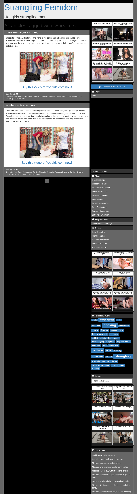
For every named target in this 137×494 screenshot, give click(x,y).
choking (110, 325)
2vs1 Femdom (98, 199)
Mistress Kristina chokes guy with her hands (110, 481)
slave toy (117, 351)
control (95, 330)
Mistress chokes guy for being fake (106, 463)
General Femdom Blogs (102, 223)
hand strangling (98, 342)
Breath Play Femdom (101, 188)
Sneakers (74, 96)
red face (97, 350)
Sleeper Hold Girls (99, 184)
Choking (59, 96)
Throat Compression (13, 174)
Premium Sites (99, 171)
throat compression (100, 365)
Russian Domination (100, 240)
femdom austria (117, 330)
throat (114, 361)
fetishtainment (99, 334)
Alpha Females (98, 236)
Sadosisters (27, 172)
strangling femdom (100, 361)
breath (94, 320)
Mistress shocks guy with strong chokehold (110, 471)
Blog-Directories (100, 219)
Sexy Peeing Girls (99, 207)
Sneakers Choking (76, 172)
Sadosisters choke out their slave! (21, 105)
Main (94, 96)
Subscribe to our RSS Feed (112, 87)
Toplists (96, 228)
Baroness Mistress (100, 247)
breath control (106, 320)
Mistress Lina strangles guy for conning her (110, 467)
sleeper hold (97, 357)
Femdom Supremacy (101, 211)
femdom (104, 330)
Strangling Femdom (41, 7)
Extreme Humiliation (100, 215)
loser (105, 346)
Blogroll (96, 176)
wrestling (95, 368)
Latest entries (99, 450)
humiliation (96, 346)
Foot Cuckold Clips (100, 192)
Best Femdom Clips (100, 203)
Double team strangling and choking (22, 32)
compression (124, 326)
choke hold (96, 326)
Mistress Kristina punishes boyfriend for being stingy (111, 486)
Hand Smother (37, 174)
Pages (96, 92)
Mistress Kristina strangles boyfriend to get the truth (111, 476)
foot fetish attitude (99, 338)
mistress (113, 345)
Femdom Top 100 (99, 244)
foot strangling (113, 338)
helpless (110, 341)
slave (108, 350)
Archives (97, 376)
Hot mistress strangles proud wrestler (107, 459)
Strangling (36, 96)
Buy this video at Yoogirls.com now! (47, 87)
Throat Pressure (19, 99)
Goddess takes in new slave (103, 455)
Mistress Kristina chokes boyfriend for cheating (111, 492)
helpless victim (123, 341)
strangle (109, 357)
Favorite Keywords (101, 316)
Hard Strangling (98, 232)
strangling (123, 356)
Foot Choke (66, 96)
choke (119, 320)
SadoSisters (27, 96)
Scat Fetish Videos (100, 195)
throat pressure (118, 365)
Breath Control (26, 174)
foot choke (113, 334)
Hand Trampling (98, 180)
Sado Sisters (18, 96)
